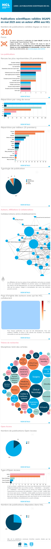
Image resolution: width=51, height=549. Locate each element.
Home (20, 544)
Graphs (26, 544)
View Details (25, 96)
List (31, 544)
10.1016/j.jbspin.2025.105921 (36, 49)
